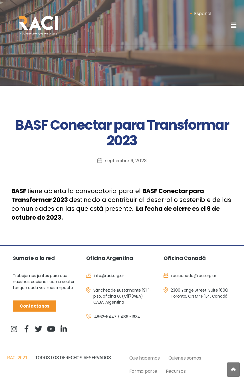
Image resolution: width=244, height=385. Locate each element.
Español (200, 13)
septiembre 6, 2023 (126, 160)
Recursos (176, 371)
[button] (233, 25)
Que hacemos (144, 358)
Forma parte (143, 371)
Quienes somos (184, 358)
